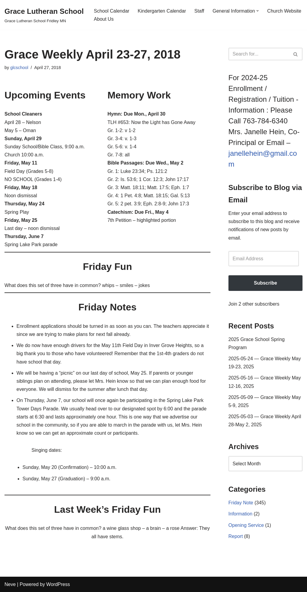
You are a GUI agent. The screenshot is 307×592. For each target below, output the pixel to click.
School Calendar (111, 11)
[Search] (258, 54)
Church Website (284, 11)
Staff (199, 11)
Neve (10, 584)
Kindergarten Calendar (162, 11)
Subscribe (265, 282)
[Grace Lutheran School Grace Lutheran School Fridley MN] (44, 14)
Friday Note (240, 502)
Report (235, 536)
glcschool (19, 67)
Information (240, 513)
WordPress (58, 584)
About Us (104, 19)
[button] (257, 11)
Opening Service (246, 525)
